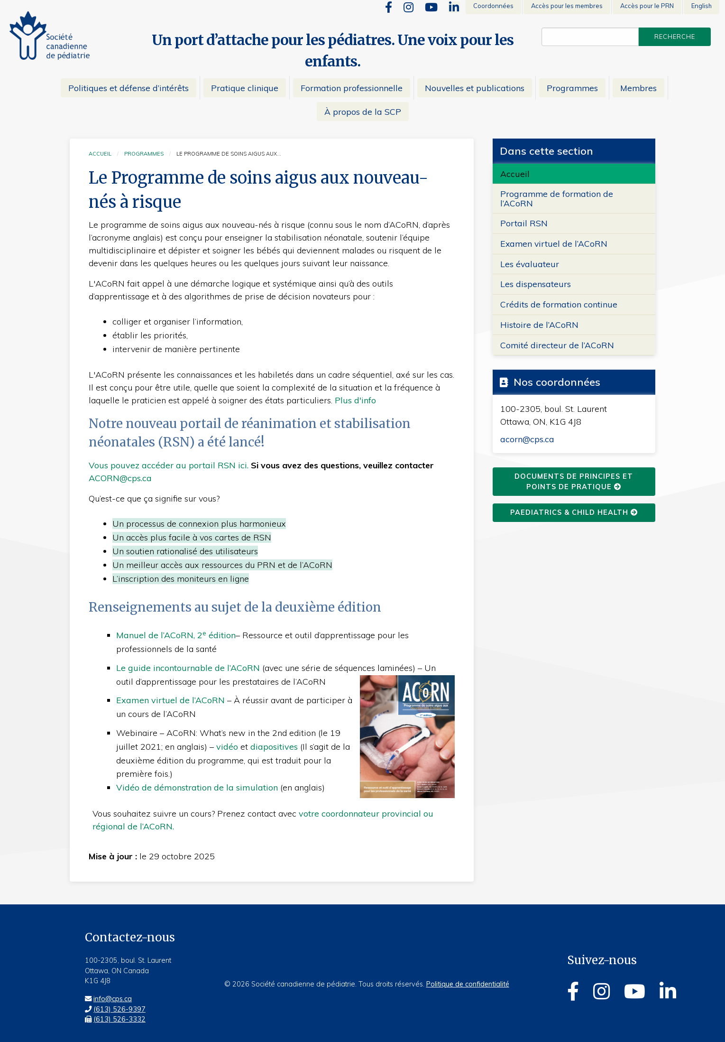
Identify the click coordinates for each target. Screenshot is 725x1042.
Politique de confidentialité (467, 984)
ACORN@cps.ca (120, 478)
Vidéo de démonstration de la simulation (197, 787)
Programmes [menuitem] (572, 88)
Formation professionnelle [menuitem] (352, 88)
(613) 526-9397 (119, 1009)
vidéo (227, 746)
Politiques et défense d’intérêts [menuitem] (128, 88)
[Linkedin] (454, 7)
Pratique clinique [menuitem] (244, 88)
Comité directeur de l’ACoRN (557, 345)
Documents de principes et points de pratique (573, 481)
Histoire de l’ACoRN (539, 324)
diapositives (274, 746)
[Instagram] (408, 7)
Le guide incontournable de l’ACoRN (188, 667)
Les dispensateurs (535, 284)
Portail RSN (524, 223)
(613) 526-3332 (119, 1019)
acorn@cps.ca (527, 439)
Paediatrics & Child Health (574, 512)
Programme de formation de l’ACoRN (556, 198)
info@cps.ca (112, 999)
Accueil (100, 153)
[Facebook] (388, 7)
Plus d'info (355, 400)
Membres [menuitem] (638, 88)
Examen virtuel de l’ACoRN (171, 700)
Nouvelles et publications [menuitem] (474, 88)
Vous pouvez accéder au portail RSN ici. (168, 465)
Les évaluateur (529, 264)
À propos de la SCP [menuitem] (362, 111)
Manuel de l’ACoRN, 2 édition (176, 635)
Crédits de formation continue (558, 304)
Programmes (144, 153)
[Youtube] (431, 7)
